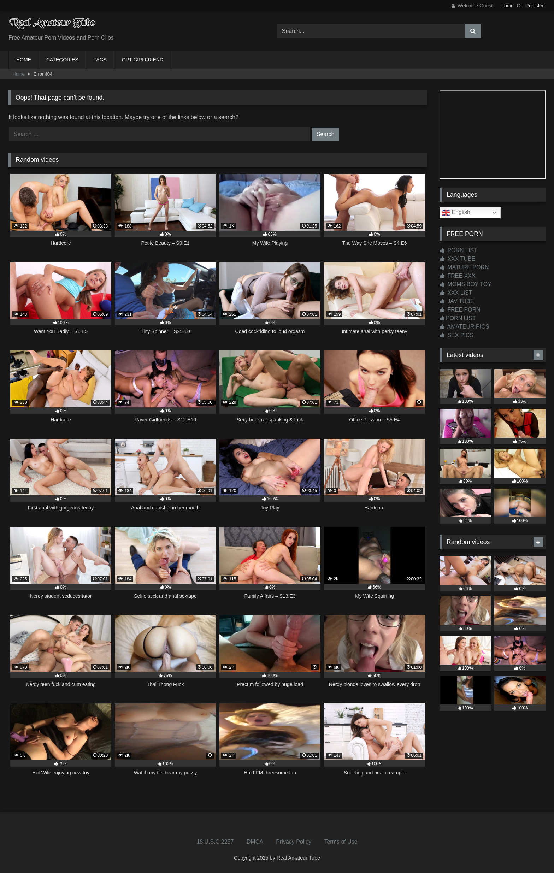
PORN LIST (458, 250)
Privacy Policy (293, 842)
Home (19, 74)
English (456, 212)
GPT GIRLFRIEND (142, 60)
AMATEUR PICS (464, 327)
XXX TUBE (457, 259)
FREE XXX (458, 276)
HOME (23, 60)
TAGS (100, 60)
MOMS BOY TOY (465, 284)
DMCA (255, 842)
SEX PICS (456, 335)
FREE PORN (460, 310)
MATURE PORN (464, 267)
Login (507, 5)
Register (534, 5)
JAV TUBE (457, 301)
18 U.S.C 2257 (215, 842)
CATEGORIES (62, 60)
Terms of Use (340, 842)
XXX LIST (456, 293)
